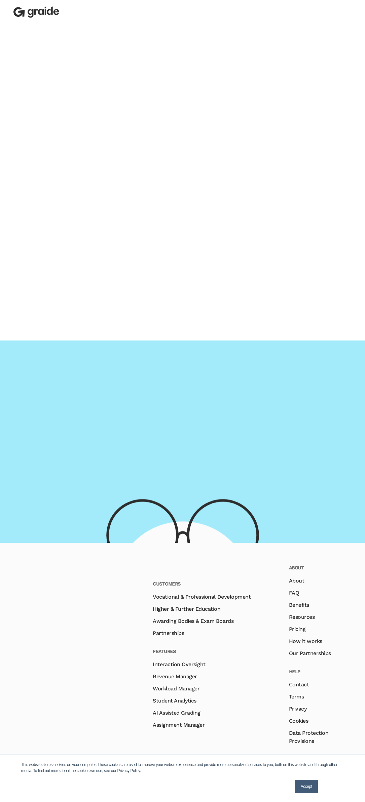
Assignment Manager (179, 725)
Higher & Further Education (187, 609)
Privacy (298, 709)
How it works (305, 641)
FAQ (294, 593)
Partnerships (168, 633)
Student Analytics (174, 700)
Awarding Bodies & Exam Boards (193, 621)
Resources (302, 617)
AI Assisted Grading (176, 713)
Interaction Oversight (179, 664)
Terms (296, 696)
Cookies (298, 721)
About (296, 580)
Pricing (297, 629)
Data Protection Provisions (309, 737)
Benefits (299, 605)
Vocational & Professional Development (202, 597)
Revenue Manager (175, 676)
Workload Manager (176, 688)
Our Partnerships (310, 653)
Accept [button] (306, 786)
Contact (299, 684)
